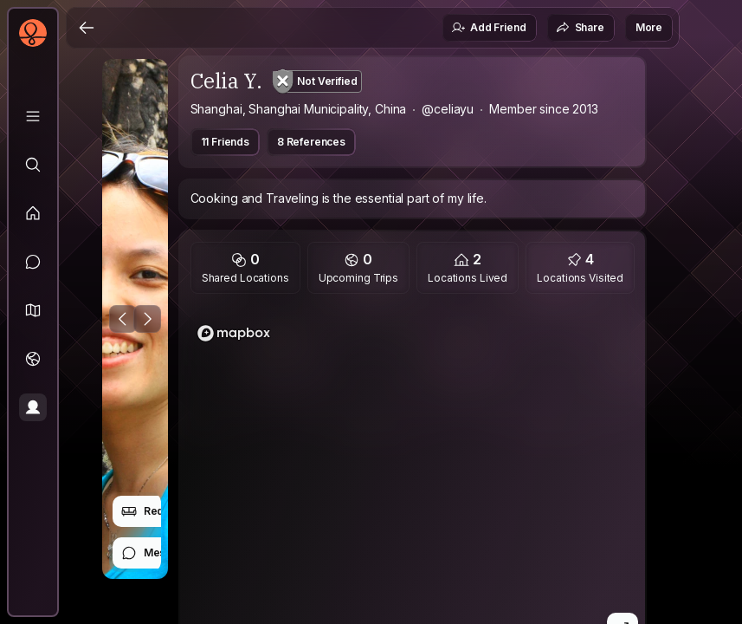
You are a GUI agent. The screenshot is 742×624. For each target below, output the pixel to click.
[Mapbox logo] (234, 333)
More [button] (649, 27)
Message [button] (156, 553)
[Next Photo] (147, 319)
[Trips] (33, 359)
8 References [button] (311, 141)
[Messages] (33, 262)
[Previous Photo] (123, 319)
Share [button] (580, 28)
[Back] (86, 28)
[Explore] (33, 165)
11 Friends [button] (225, 141)
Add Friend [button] (488, 28)
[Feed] (33, 213)
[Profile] (33, 407)
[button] (33, 310)
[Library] (33, 116)
